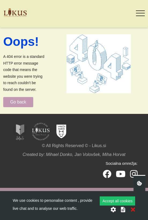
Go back (18, 102)
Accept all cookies (117, 201)
